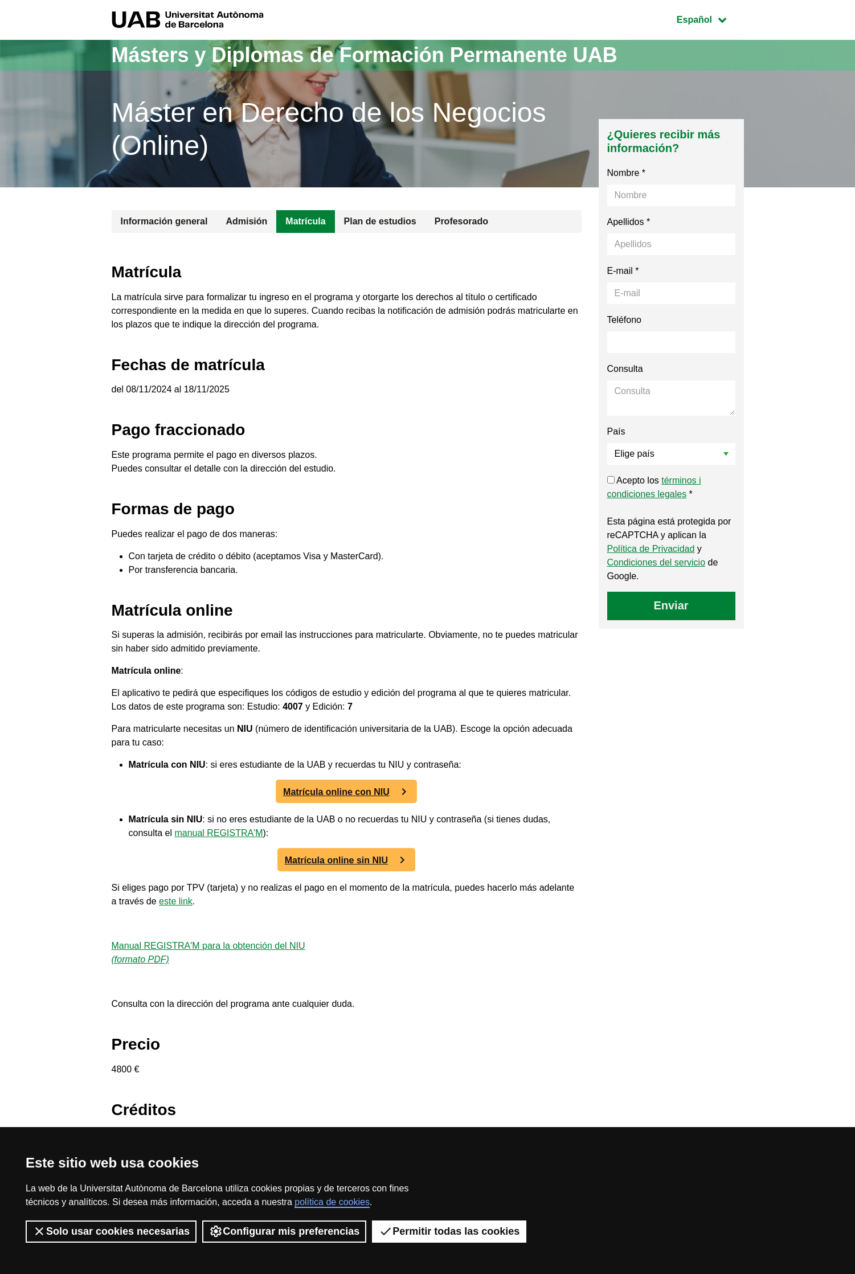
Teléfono (624, 320)
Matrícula (305, 221)
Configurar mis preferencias (284, 1231)
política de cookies (332, 1202)
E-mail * (623, 271)
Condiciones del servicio (656, 562)
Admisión (246, 221)
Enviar (670, 605)
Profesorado (461, 221)
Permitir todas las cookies (449, 1231)
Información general (164, 221)
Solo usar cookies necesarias (111, 1231)
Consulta (625, 369)
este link (176, 901)
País (616, 431)
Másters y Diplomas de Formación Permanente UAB (364, 55)
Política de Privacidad (651, 549)
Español (710, 18)
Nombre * (626, 173)
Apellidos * (629, 222)
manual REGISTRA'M (218, 833)
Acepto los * (654, 487)
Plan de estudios (380, 221)
